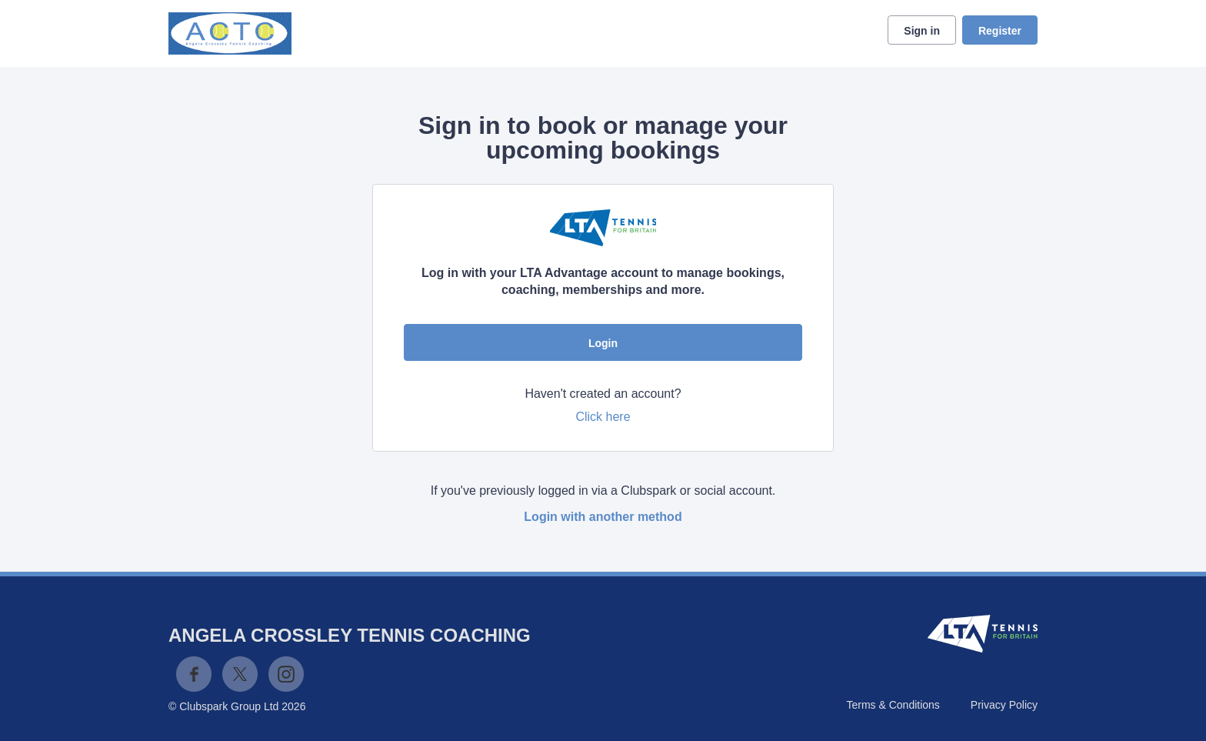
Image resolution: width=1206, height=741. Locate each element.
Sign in (922, 31)
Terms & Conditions (892, 705)
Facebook (194, 674)
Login (603, 343)
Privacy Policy (1004, 705)
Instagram (286, 674)
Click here (602, 416)
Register (999, 31)
